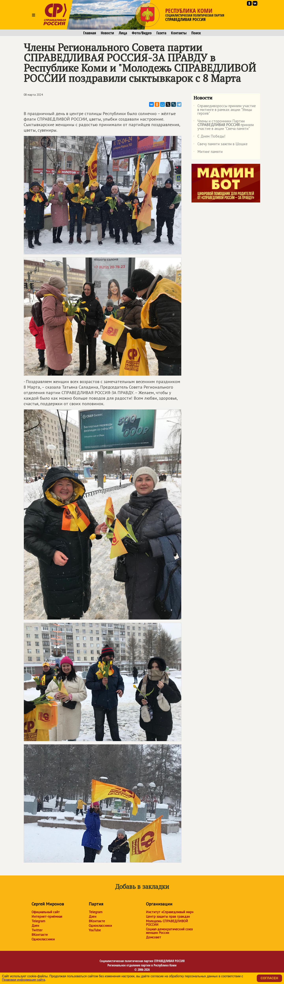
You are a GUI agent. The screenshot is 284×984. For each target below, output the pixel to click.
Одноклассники (43, 939)
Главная (89, 33)
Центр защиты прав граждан (168, 916)
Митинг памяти (208, 152)
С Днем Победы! (209, 137)
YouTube (95, 930)
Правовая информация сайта (23, 979)
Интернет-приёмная (47, 916)
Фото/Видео (142, 33)
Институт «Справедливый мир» (169, 912)
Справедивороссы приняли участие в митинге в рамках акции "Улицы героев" (224, 110)
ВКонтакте (40, 934)
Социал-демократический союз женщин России (169, 930)
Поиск (196, 33)
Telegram (38, 921)
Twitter (37, 930)
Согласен (269, 978)
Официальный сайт (46, 912)
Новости (107, 33)
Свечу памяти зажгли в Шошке (220, 144)
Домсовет (153, 937)
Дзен (35, 925)
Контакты (179, 33)
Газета (161, 33)
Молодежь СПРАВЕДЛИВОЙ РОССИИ (167, 922)
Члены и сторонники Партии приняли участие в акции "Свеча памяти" (223, 125)
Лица (123, 33)
